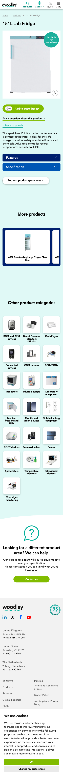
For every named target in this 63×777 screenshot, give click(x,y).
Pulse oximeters (31, 447)
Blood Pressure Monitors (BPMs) (31, 339)
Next (59, 222)
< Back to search (13, 125)
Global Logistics (12, 699)
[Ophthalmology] (51, 406)
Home (5, 15)
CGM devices (31, 365)
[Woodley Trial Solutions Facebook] (21, 617)
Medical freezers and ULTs (11, 421)
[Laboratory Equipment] (51, 380)
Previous (52, 222)
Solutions (8, 680)
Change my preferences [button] (31, 769)
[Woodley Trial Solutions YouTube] (29, 617)
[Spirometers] (12, 459)
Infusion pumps (31, 391)
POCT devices (11, 447)
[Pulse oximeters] (31, 435)
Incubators (11, 391)
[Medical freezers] (12, 406)
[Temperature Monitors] (31, 459)
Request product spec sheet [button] (26, 180)
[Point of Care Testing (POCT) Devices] (12, 435)
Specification (15, 167)
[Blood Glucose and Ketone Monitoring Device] (12, 324)
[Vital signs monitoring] (12, 485)
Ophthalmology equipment (51, 419)
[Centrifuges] (51, 324)
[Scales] (51, 435)
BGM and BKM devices (11, 337)
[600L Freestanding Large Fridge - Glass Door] (27, 242)
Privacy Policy (41, 695)
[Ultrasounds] (51, 459)
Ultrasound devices (51, 472)
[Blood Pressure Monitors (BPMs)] (31, 324)
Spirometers (11, 471)
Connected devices (12, 366)
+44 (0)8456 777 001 (14, 637)
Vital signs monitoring (12, 498)
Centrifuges (51, 336)
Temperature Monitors (31, 472)
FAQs (6, 706)
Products (27, 4)
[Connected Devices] (12, 353)
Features (12, 157)
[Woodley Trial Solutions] (9, 5)
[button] (24, 119)
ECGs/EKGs (51, 365)
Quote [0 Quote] (50, 5)
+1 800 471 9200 (12, 653)
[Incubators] (12, 380)
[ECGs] (51, 353)
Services (7, 693)
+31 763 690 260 (12, 669)
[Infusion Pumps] (31, 380)
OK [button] (31, 762)
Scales (51, 447)
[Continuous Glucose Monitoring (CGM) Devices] (31, 353)
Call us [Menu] (39, 4)
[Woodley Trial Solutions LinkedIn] (5, 617)
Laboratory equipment (51, 393)
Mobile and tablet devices (31, 419)
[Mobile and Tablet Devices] (31, 406)
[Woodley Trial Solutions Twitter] (13, 617)
